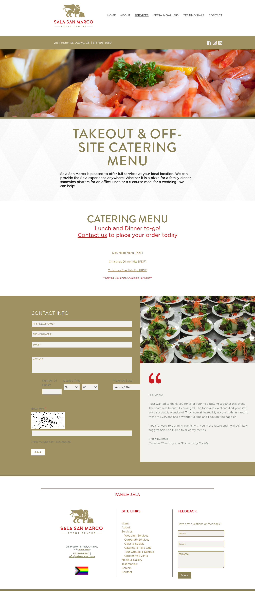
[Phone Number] (81, 334)
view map (83, 550)
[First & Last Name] (81, 324)
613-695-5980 (102, 42)
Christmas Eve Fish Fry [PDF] (127, 270)
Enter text (38, 408)
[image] (199, 378)
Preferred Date (122, 380)
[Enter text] (81, 433)
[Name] (201, 533)
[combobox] (77, 387)
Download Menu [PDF (127, 253)
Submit (38, 452)
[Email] (81, 344)
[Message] (81, 365)
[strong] (142, 15)
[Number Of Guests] (52, 391)
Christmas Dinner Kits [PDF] (127, 261)
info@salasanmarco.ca (82, 556)
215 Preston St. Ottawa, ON (72, 42)
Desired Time (71, 380)
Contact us (92, 235)
